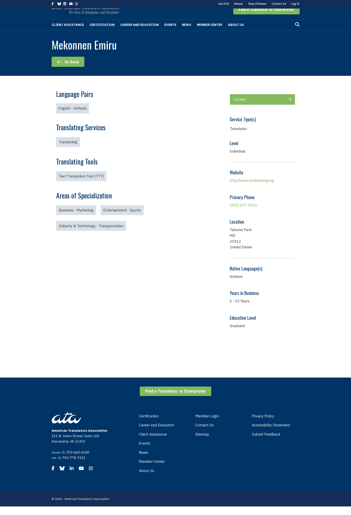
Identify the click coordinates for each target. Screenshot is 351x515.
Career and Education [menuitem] (156, 433)
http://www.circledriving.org (252, 189)
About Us (236, 33)
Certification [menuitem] (148, 424)
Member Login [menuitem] (207, 424)
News (186, 33)
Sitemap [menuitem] (202, 443)
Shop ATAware (257, 3)
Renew (238, 3)
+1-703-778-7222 (71, 466)
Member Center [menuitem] (152, 470)
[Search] (297, 33)
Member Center (209, 33)
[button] (266, 18)
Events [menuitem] (144, 452)
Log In (295, 3)
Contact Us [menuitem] (204, 433)
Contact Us (279, 3)
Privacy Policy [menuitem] (263, 424)
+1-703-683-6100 (75, 461)
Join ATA (223, 3)
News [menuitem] (143, 461)
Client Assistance (68, 33)
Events (170, 33)
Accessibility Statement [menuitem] (271, 433)
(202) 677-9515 (243, 213)
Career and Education (139, 33)
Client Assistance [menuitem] (153, 443)
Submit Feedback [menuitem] (266, 443)
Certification (102, 33)
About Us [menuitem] (146, 479)
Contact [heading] (239, 108)
